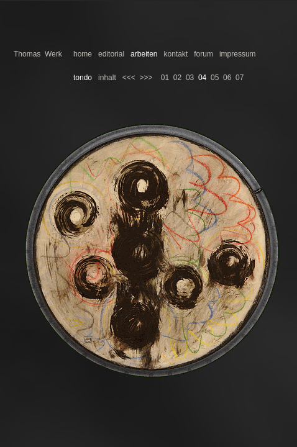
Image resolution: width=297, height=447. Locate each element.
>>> (145, 77)
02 (177, 77)
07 (239, 77)
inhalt (107, 77)
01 (165, 77)
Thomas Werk (38, 54)
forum (203, 54)
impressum (237, 54)
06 (227, 77)
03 (190, 77)
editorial (111, 54)
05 (215, 77)
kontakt (176, 54)
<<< (128, 77)
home (82, 54)
